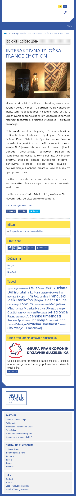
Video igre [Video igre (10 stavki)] (21, 324)
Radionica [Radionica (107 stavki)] (59, 312)
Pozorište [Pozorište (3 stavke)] (31, 313)
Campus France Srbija (16, 419)
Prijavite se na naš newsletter (26, 231)
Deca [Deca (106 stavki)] (11, 292)
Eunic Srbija (11, 430)
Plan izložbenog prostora (17, 489)
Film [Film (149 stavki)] (29, 296)
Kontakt (9, 479)
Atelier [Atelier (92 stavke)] (33, 288)
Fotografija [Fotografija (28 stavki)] (40, 296)
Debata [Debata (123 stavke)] (61, 288)
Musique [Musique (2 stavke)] (19, 309)
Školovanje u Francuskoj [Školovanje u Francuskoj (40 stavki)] (24, 328)
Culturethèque (12, 449)
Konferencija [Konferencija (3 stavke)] (13, 304)
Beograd (11, 265)
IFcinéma (10, 456)
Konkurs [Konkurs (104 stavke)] (26, 304)
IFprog (9, 460)
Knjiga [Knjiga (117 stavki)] (61, 300)
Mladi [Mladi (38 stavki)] (11, 308)
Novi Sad (11, 272)
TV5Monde (11, 423)
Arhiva (9, 482)
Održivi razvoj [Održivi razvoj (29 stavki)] (17, 312)
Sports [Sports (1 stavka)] (27, 321)
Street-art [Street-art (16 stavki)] (52, 320)
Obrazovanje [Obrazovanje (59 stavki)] (55, 308)
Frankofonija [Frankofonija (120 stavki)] (26, 300)
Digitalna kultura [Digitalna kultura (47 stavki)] (28, 292)
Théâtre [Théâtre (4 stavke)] (11, 324)
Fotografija (13, 205)
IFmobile (9, 466)
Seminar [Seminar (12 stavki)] (12, 320)
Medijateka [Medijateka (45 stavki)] (57, 304)
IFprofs (9, 463)
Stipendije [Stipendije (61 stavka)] (38, 320)
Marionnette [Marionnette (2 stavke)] (43, 305)
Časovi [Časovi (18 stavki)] (62, 324)
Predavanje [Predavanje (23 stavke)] (43, 312)
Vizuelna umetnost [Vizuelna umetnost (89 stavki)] (42, 324)
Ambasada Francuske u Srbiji (19, 427)
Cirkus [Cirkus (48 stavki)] (50, 288)
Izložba (27, 205)
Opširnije (12, 372)
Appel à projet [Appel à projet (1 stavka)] (12, 289)
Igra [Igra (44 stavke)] (40, 300)
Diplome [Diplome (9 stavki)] (45, 292)
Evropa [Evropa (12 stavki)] (21, 296)
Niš (8, 268)
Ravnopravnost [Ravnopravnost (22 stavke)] (17, 316)
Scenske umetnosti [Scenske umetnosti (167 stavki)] (44, 316)
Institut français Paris (15, 453)
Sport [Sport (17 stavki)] (21, 320)
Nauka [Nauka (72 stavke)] (40, 308)
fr (65, 6)
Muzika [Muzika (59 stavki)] (29, 308)
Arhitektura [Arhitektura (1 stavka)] (23, 289)
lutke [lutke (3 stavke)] (35, 304)
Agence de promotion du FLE (19, 437)
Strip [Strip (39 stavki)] (61, 320)
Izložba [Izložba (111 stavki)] (49, 300)
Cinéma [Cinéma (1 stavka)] (42, 289)
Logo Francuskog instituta (17, 486)
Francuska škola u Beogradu (19, 433)
